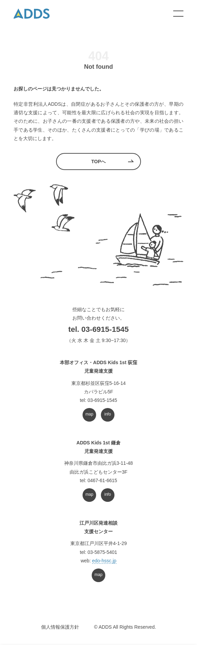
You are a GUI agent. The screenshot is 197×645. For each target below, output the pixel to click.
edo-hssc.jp (104, 560)
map (89, 414)
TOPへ (98, 161)
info (107, 414)
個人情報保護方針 (60, 627)
